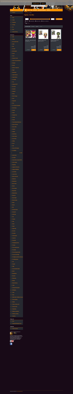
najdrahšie (37, 26)
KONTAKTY (48, 10)
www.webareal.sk (20, 391)
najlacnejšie (32, 26)
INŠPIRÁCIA (35, 10)
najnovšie (41, 26)
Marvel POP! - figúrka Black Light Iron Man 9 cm (30, 41)
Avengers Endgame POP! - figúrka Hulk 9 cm (55, 41)
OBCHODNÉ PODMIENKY (42, 10)
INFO (31, 10)
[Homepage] (26, 10)
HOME (29, 10)
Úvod (25, 12)
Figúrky (28, 12)
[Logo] (16, 6)
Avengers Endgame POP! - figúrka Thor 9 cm (42, 41)
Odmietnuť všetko (36, 3)
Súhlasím (43, 3)
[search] (46, 5)
